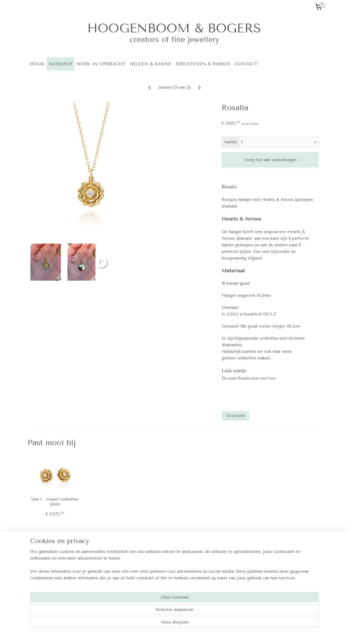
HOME (37, 63)
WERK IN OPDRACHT (101, 63)
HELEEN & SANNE (150, 63)
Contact (215, 561)
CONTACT (245, 63)
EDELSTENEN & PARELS (203, 63)
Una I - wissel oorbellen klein (55, 502)
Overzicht (235, 415)
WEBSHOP (60, 63)
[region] (138, 611)
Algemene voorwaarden (228, 567)
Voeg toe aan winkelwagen (270, 159)
